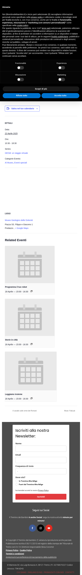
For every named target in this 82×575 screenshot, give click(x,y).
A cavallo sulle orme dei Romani (24, 411)
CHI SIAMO (21, 572)
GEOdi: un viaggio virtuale (16, 153)
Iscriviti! (41, 496)
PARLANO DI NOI (35, 572)
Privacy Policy (43, 490)
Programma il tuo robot (16, 287)
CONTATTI (69, 572)
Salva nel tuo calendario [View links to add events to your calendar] (22, 108)
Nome (18, 443)
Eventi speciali (20, 163)
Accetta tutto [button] (60, 95)
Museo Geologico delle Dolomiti (19, 220)
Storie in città (11, 340)
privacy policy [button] (37, 17)
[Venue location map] (41, 188)
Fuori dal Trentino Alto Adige (31, 484)
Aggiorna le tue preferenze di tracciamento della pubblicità (31, 557)
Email (18, 454)
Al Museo (9, 163)
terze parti (46, 28)
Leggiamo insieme (13, 394)
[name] (40, 449)
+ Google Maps (21, 228)
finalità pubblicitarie (59, 36)
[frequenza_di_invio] (40, 471)
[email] (40, 460)
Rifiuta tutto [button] (21, 95)
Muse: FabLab (69, 411)
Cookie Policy (26, 550)
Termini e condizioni (15, 554)
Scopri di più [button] (41, 89)
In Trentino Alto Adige (28, 481)
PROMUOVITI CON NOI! (54, 572)
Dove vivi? (20, 477)
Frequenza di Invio (24, 466)
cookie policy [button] (22, 25)
